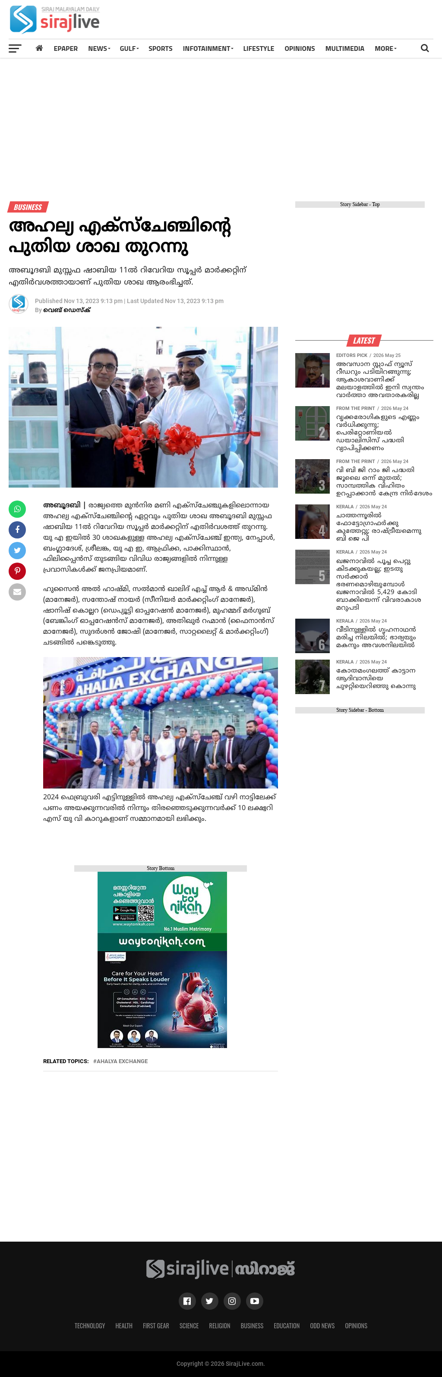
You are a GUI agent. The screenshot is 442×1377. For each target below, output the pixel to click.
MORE (384, 48)
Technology (90, 1325)
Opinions (356, 1325)
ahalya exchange (122, 1061)
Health (124, 1325)
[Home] (39, 48)
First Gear (156, 1325)
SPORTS (160, 48)
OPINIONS (299, 48)
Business (252, 1325)
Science (189, 1325)
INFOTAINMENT (206, 48)
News (97, 48)
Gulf (128, 48)
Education (287, 1325)
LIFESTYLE (258, 48)
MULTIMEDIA (345, 48)
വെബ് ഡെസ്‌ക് (66, 310)
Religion (219, 1325)
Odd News (322, 1325)
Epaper (66, 48)
